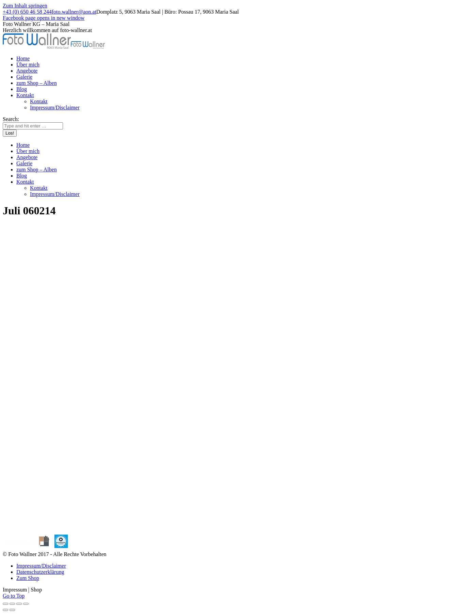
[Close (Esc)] (5, 604)
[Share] (12, 604)
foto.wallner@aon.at (74, 12)
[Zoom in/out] (26, 604)
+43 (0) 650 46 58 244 (27, 12)
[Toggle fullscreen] (19, 604)
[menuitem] (23, 58)
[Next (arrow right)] (12, 610)
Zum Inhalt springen (25, 6)
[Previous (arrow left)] (5, 610)
